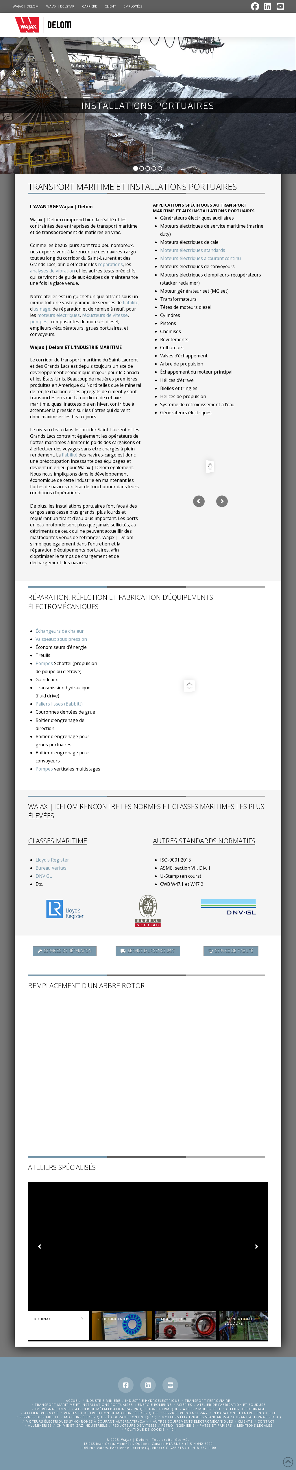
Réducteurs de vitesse (134, 1425)
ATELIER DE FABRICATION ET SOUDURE (231, 1404)
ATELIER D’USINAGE (41, 1413)
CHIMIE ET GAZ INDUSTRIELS (82, 1425)
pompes (38, 321)
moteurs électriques (58, 315)
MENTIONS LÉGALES (254, 1425)
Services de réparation (65, 950)
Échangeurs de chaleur (60, 631)
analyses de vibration (52, 271)
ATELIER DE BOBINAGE (245, 1409)
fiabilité (130, 302)
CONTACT (266, 1421)
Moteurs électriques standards (192, 250)
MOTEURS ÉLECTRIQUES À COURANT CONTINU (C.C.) (110, 1417)
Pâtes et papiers (216, 1425)
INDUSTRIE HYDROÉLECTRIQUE (152, 1400)
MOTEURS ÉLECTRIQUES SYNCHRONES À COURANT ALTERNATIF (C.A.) (87, 1421)
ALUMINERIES (39, 1425)
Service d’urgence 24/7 (148, 950)
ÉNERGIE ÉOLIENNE (154, 1404)
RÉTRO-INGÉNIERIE (178, 1425)
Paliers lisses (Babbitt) (59, 704)
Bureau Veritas (51, 868)
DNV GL (44, 876)
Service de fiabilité (231, 950)
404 (173, 1429)
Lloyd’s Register (52, 860)
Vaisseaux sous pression (61, 639)
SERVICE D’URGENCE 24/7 (185, 1413)
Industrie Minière (103, 1400)
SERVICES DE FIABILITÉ (39, 1417)
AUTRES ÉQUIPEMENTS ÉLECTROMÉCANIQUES (193, 1421)
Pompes (44, 663)
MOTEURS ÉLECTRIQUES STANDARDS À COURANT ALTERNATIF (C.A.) (221, 1417)
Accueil (73, 1400)
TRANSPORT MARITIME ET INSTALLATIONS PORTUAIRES (84, 1404)
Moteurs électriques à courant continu (200, 258)
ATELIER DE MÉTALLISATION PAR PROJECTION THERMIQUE (126, 1409)
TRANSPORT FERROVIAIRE (207, 1400)
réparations (110, 264)
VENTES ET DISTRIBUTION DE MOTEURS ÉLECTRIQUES (111, 1413)
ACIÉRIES (184, 1404)
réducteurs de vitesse (105, 315)
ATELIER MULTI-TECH (201, 1409)
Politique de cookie (144, 1429)
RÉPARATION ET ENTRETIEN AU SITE (244, 1413)
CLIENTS (245, 1421)
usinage (42, 309)
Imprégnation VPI (52, 1409)
